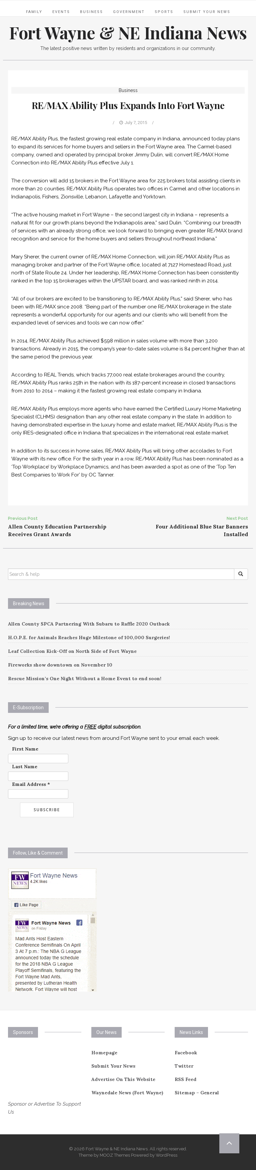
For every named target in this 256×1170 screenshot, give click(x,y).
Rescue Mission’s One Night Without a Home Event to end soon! (84, 679)
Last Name (24, 767)
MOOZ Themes (115, 1155)
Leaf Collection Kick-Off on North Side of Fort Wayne (72, 651)
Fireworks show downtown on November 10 (60, 665)
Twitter (184, 1066)
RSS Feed (185, 1079)
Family (34, 12)
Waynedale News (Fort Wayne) (127, 1093)
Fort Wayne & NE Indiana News (128, 32)
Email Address (31, 784)
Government (129, 12)
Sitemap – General (197, 1093)
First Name (25, 749)
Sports (164, 12)
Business (91, 12)
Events (61, 12)
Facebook (186, 1053)
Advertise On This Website (123, 1079)
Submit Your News (206, 12)
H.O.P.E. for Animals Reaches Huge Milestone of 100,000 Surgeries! (89, 638)
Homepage (104, 1053)
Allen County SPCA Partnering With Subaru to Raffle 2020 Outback (89, 624)
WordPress (166, 1155)
